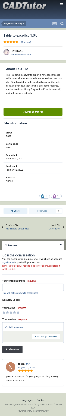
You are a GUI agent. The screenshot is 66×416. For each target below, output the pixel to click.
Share (15, 211)
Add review (12, 349)
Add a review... (14, 327)
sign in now (8, 262)
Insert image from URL (46, 336)
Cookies (41, 400)
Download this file (33, 112)
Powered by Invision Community (33, 411)
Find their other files (21, 54)
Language (27, 400)
